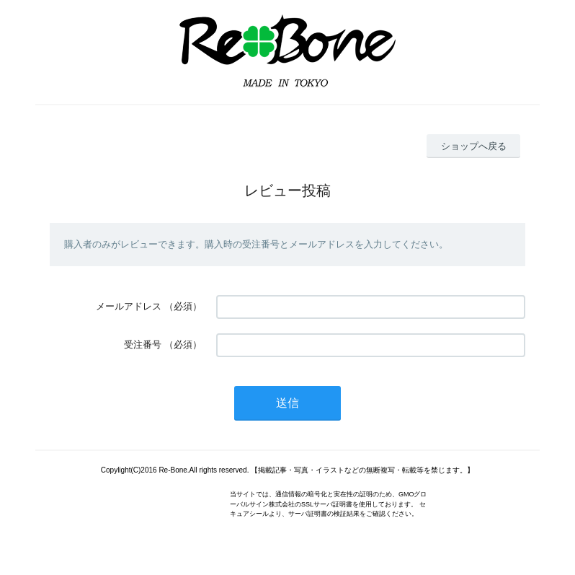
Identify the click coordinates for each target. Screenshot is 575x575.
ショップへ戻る (474, 146)
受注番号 (142, 344)
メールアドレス (128, 306)
